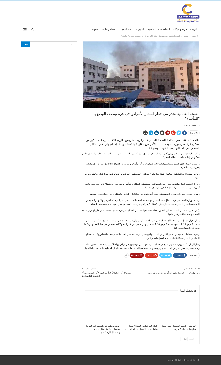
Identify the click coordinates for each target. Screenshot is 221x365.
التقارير (141, 29)
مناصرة (151, 29)
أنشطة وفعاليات (109, 29)
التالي (184, 339)
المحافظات (165, 29)
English (94, 29)
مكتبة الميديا (127, 29)
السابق (192, 339)
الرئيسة (193, 29)
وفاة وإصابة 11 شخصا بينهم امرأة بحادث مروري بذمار (174, 272)
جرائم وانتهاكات (180, 29)
